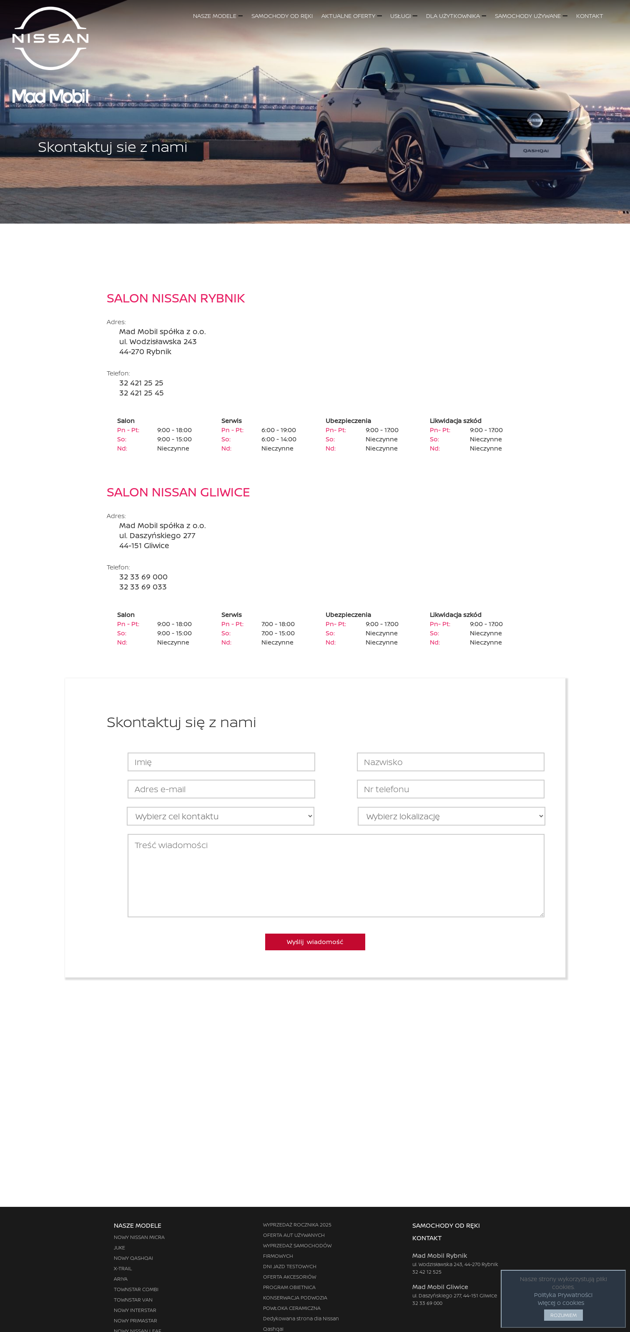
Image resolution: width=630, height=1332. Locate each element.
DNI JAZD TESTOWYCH (289, 1266)
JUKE (119, 1247)
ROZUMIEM (563, 1315)
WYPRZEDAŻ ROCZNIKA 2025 (297, 1224)
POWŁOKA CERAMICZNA (292, 1308)
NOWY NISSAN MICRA (139, 1237)
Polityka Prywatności (563, 1295)
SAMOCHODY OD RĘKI (282, 16)
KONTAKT (598, 16)
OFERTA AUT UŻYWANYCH (294, 1235)
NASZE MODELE (218, 16)
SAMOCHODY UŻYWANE (531, 16)
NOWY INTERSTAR (135, 1310)
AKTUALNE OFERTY (351, 16)
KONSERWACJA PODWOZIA (295, 1297)
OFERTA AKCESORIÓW (289, 1276)
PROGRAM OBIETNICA (289, 1287)
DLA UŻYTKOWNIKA (456, 16)
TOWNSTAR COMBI (136, 1289)
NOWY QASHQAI (133, 1257)
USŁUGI (403, 16)
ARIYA (121, 1278)
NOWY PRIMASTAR (135, 1320)
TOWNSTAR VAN (133, 1299)
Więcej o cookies (561, 1303)
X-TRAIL (123, 1268)
